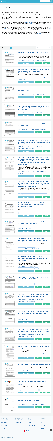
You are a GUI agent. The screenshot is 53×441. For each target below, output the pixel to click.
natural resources (40, 33)
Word (46, 63)
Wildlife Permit (33, 21)
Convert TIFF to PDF (4, 425)
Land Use (36, 248)
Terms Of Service (44, 425)
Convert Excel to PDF (4, 421)
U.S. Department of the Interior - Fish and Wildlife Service (35, 146)
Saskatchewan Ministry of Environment (23, 77)
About (42, 419)
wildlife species (33, 23)
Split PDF (29, 419)
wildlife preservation (35, 16)
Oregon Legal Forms (34, 404)
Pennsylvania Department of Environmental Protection (25, 248)
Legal (19, 60)
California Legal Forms (34, 389)
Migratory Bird (32, 336)
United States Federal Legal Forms (23, 148)
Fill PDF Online (26, 63)
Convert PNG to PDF (4, 422)
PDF (38, 63)
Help (42, 421)
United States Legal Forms (25, 60)
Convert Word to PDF (4, 419)
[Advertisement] (26, 39)
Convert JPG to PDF (4, 428)
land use (12, 16)
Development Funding (21, 79)
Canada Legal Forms (34, 77)
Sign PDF (29, 422)
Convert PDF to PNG (18, 421)
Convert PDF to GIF (18, 422)
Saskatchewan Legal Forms (42, 77)
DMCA (42, 422)
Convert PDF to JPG (18, 419)
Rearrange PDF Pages (32, 425)
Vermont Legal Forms (34, 370)
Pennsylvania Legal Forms (22, 246)
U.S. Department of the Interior (35, 60)
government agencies (28, 22)
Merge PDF (30, 421)
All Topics (42, 428)
